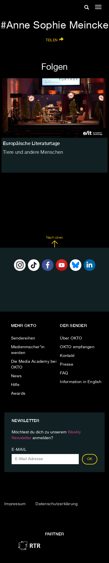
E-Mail (19, 450)
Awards (18, 394)
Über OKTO (71, 338)
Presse (66, 364)
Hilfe (15, 385)
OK (89, 459)
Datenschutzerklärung (56, 504)
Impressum (15, 504)
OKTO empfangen (77, 347)
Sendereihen (23, 338)
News (16, 376)
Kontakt (67, 356)
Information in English (80, 382)
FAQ (64, 373)
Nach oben (54, 242)
